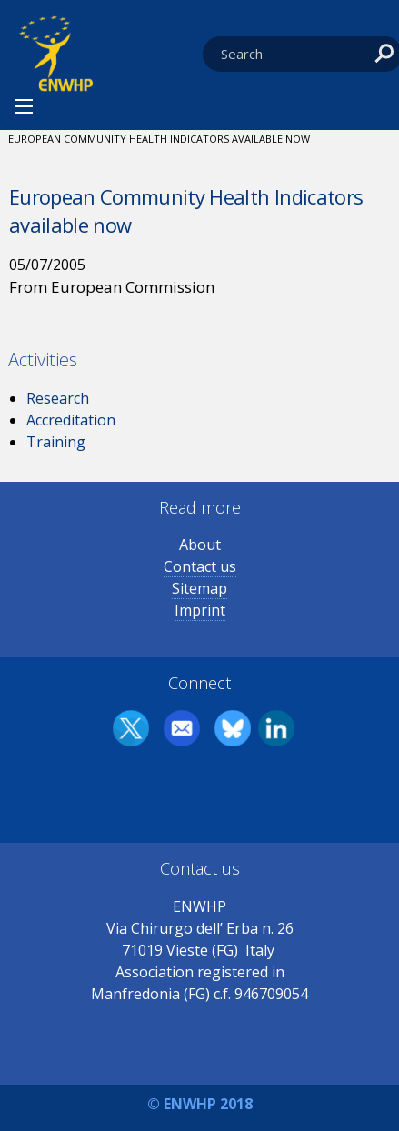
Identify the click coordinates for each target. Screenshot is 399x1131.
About (200, 545)
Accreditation (70, 420)
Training (55, 442)
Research (57, 398)
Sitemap (199, 588)
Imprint (200, 610)
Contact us (200, 566)
